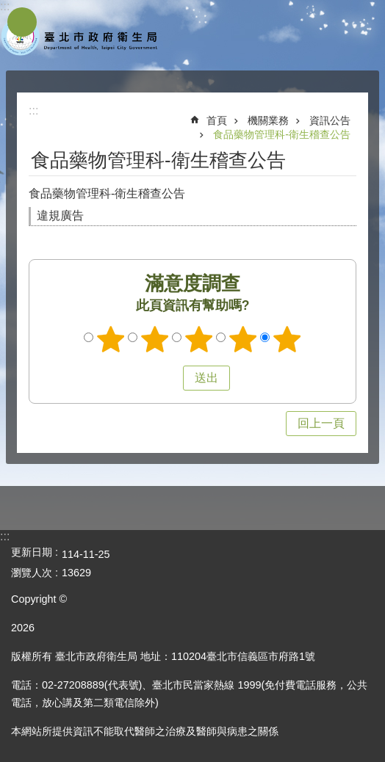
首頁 (216, 120)
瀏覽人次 (31, 572)
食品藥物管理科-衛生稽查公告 (281, 134)
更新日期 (31, 552)
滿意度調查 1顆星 (111, 339)
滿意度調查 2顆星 (155, 339)
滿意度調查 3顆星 (199, 339)
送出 (169, 378)
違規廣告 (60, 215)
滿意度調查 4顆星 (243, 339)
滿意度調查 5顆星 (287, 339)
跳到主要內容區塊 (7, 7)
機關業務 (268, 120)
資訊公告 (329, 120)
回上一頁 (321, 423)
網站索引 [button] (22, 22)
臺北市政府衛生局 (81, 35)
